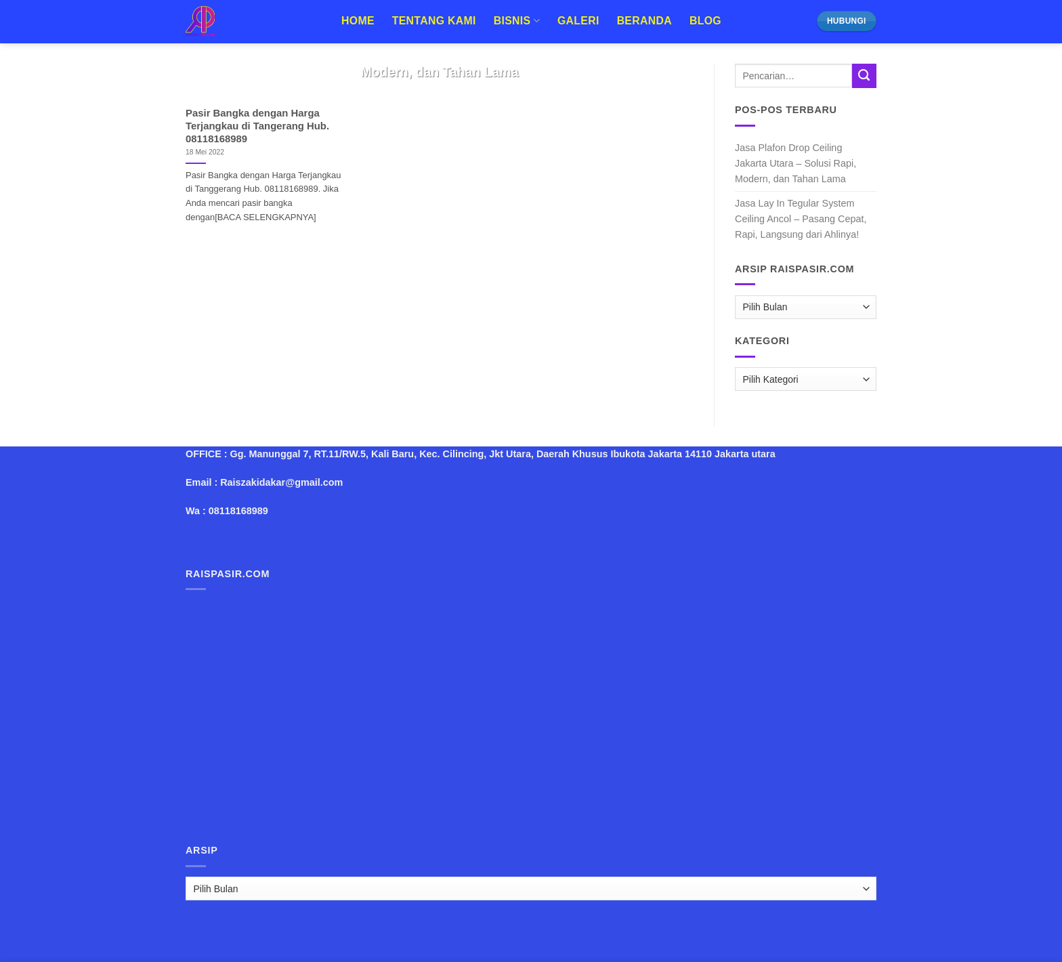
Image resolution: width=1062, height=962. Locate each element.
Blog (705, 20)
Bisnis (517, 20)
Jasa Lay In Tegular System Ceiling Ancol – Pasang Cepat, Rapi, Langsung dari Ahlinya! (800, 219)
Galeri (578, 20)
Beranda (644, 20)
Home (358, 20)
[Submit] (864, 76)
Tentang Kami (434, 20)
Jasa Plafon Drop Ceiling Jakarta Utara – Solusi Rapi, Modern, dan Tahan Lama (795, 163)
